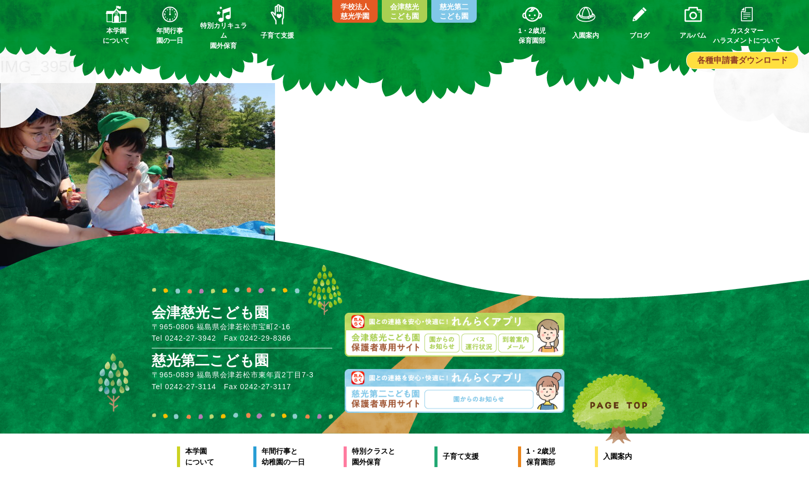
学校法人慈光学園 (355, 11)
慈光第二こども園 (454, 11)
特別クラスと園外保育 (373, 456)
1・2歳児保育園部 (541, 456)
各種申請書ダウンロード (742, 60)
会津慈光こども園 (404, 11)
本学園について (199, 456)
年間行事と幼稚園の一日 (283, 456)
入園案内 (617, 456)
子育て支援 (461, 456)
